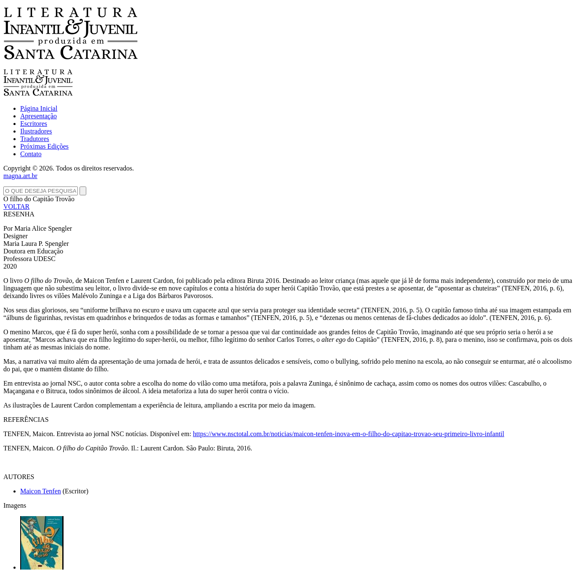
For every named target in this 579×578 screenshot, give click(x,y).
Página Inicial (38, 108)
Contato (31, 153)
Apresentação (38, 116)
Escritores (33, 123)
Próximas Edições (44, 146)
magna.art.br (20, 175)
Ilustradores (36, 131)
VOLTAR (16, 206)
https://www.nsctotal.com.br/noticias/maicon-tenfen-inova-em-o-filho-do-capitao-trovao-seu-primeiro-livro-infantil (349, 433)
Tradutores (34, 138)
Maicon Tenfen (40, 491)
